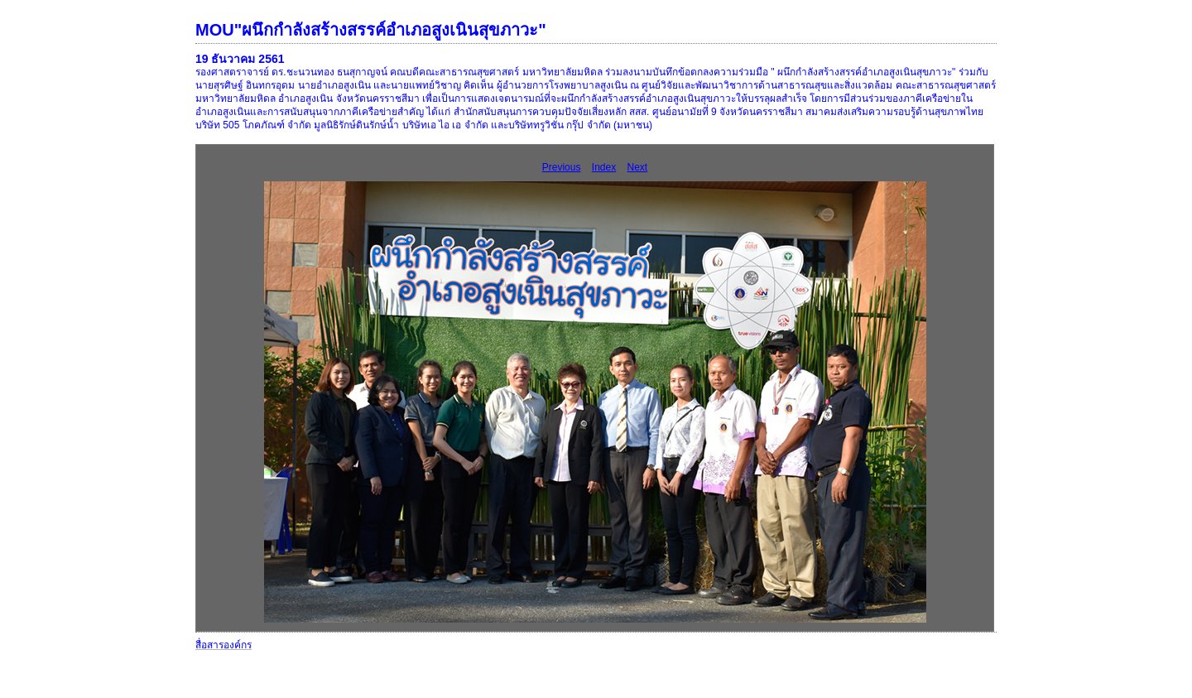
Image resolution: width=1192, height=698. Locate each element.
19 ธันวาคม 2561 (240, 58)
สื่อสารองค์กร (223, 645)
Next (637, 167)
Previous (561, 167)
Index (604, 167)
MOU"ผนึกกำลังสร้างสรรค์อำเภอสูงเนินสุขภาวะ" (370, 30)
